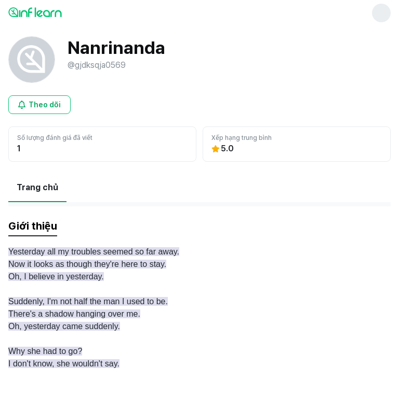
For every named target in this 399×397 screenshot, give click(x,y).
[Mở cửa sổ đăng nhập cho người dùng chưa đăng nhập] (39, 104)
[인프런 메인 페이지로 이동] (60, 12)
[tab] (32, 226)
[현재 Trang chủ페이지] (37, 187)
